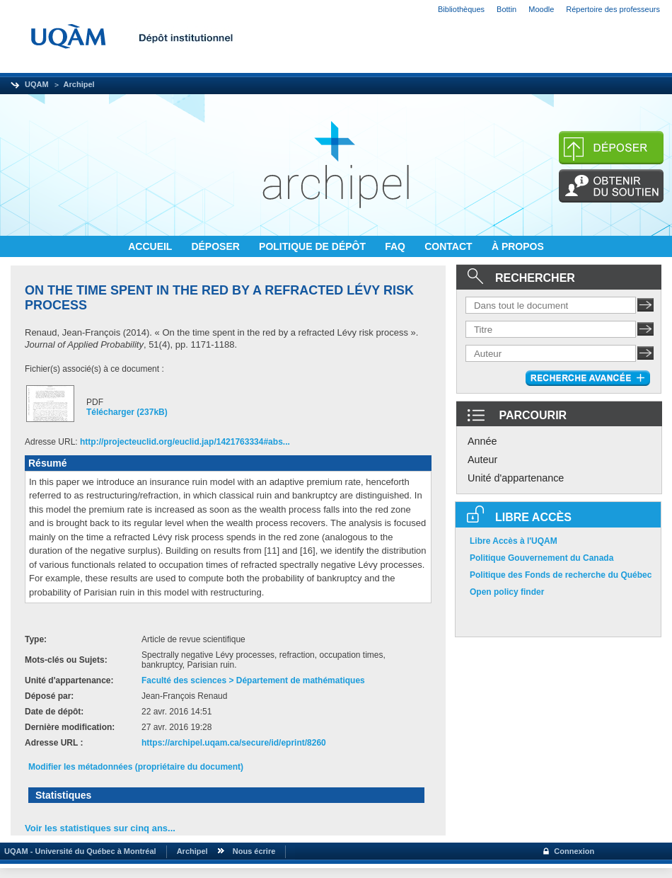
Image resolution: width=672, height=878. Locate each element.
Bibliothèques (461, 9)
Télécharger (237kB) (127, 412)
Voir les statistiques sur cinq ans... (100, 828)
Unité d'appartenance (516, 478)
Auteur (482, 459)
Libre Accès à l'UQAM (513, 541)
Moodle (541, 9)
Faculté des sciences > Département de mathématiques (253, 680)
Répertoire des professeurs (613, 9)
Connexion (574, 851)
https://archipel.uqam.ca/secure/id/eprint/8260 (233, 743)
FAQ (396, 246)
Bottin (506, 9)
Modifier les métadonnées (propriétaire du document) (135, 767)
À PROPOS (518, 246)
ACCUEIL (151, 246)
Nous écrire (254, 851)
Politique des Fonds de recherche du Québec (560, 575)
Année (482, 441)
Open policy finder (507, 592)
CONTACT (449, 246)
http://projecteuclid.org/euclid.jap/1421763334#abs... (185, 442)
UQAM (37, 84)
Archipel (79, 84)
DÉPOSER (216, 246)
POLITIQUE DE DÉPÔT (314, 246)
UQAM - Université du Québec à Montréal (78, 851)
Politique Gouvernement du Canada (541, 558)
